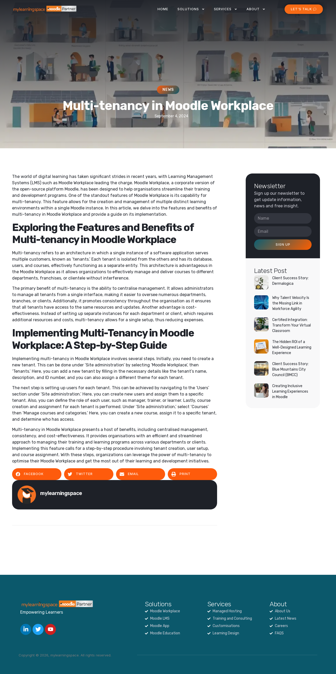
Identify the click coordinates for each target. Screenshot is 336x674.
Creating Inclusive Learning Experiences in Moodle (290, 391)
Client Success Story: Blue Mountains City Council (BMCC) (290, 369)
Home (163, 9)
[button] (36, 474)
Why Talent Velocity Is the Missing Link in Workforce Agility (290, 303)
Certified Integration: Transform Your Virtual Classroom (291, 325)
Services (225, 9)
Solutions (191, 9)
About (255, 9)
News (168, 89)
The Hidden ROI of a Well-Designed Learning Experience (291, 347)
